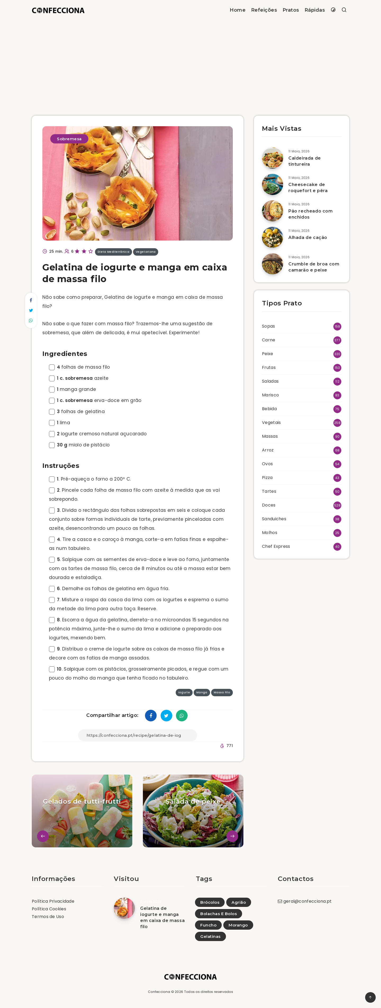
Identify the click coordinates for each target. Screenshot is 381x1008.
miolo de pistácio (79, 445)
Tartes (269, 491)
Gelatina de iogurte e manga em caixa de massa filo (162, 917)
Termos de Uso (48, 917)
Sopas (268, 326)
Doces (269, 505)
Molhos (269, 533)
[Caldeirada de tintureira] (272, 158)
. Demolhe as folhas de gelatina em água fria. (109, 588)
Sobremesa (69, 138)
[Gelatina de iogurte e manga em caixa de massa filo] (124, 908)
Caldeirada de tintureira (304, 161)
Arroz (268, 450)
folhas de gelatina (77, 411)
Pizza (267, 477)
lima (59, 422)
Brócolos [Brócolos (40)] (209, 902)
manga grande (72, 389)
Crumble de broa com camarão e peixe (313, 267)
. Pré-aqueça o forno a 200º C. (90, 479)
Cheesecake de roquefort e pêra (308, 187)
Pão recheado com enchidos (310, 214)
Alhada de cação (307, 237)
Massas (270, 436)
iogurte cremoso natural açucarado (98, 434)
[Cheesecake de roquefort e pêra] (272, 184)
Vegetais (271, 422)
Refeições (264, 10)
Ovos (267, 464)
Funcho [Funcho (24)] (208, 925)
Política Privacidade (53, 901)
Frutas (269, 367)
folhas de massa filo (79, 367)
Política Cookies (49, 909)
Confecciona (159, 991)
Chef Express (276, 546)
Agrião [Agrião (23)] (239, 902)
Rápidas (315, 10)
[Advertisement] (190, 60)
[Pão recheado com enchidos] (272, 211)
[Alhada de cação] (272, 237)
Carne (268, 340)
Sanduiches (274, 519)
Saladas (270, 381)
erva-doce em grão (95, 400)
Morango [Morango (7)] (238, 925)
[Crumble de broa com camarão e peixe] (272, 263)
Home (238, 10)
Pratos (291, 10)
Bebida (269, 409)
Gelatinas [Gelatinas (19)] (210, 936)
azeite (78, 378)
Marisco (270, 395)
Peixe (267, 354)
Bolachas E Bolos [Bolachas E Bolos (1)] (218, 913)
